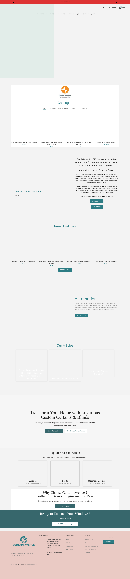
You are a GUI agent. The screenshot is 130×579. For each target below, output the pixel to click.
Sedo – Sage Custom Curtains (106, 142)
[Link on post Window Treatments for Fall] (65, 365)
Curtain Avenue (21, 565)
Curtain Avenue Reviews (92, 543)
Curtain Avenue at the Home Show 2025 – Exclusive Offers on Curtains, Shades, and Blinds (32, 374)
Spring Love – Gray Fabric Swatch (106, 261)
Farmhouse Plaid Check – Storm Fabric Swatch (51, 262)
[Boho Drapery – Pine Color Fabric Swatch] (24, 126)
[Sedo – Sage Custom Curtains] (106, 126)
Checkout (69, 543)
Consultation (70, 546)
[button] (13, 2)
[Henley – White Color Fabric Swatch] (78, 245)
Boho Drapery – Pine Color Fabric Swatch (24, 142)
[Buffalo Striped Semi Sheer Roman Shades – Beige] (51, 126)
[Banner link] (42, 177)
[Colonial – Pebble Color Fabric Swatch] (24, 245)
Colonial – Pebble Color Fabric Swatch (24, 261)
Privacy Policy (89, 540)
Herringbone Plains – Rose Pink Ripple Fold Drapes (79, 143)
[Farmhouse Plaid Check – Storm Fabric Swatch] (51, 245)
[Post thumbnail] (42, 544)
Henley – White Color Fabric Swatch (78, 261)
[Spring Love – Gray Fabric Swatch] (106, 245)
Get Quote (69, 549)
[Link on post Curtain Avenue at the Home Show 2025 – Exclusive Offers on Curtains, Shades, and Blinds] (31, 365)
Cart (67, 540)
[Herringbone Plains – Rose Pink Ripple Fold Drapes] (78, 126)
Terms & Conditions (90, 549)
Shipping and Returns (91, 546)
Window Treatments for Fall (65, 378)
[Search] (104, 8)
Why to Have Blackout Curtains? (98, 372)
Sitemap (87, 553)
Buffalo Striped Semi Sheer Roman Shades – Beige (51, 143)
